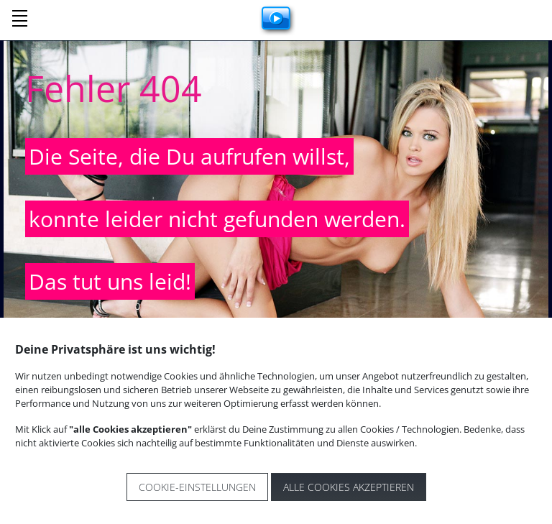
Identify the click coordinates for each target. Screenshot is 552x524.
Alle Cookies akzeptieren (348, 487)
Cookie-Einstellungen (197, 487)
